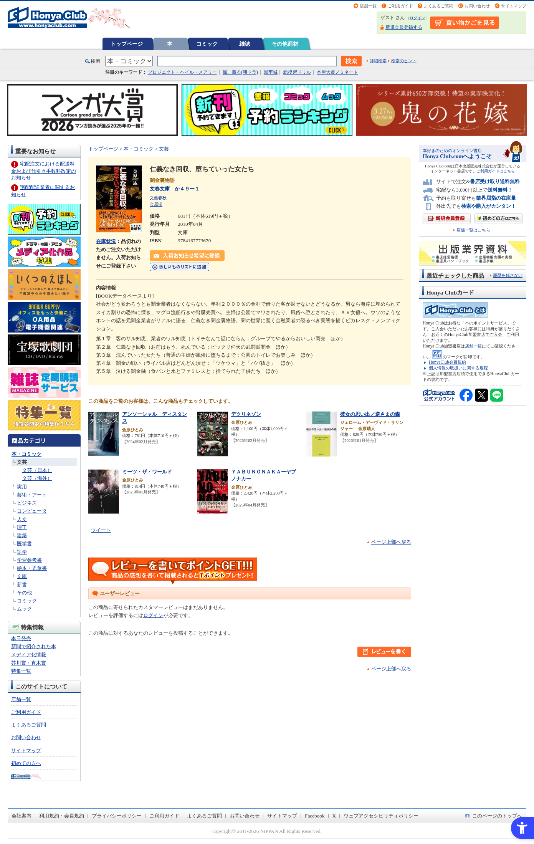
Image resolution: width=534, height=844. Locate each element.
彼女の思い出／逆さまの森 (370, 414)
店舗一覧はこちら (473, 230)
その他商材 (284, 44)
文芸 (22, 462)
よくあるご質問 (438, 5)
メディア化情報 (28, 654)
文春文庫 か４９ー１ (175, 189)
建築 (22, 535)
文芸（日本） (37, 470)
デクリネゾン (246, 414)
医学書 (24, 543)
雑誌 (244, 44)
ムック (24, 609)
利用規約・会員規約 (61, 816)
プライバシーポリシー (117, 816)
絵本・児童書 (32, 568)
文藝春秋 (158, 197)
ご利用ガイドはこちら (495, 171)
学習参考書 (29, 560)
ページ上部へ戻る (391, 542)
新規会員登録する (403, 27)
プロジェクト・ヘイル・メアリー (182, 72)
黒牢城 (271, 72)
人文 (22, 519)
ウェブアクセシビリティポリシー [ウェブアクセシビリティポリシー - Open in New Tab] (381, 816)
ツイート (101, 530)
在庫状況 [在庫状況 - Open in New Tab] (106, 241)
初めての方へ (26, 763)
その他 (24, 593)
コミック (207, 44)
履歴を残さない (507, 275)
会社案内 (21, 816)
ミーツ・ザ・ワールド (147, 472)
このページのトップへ (497, 816)
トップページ (127, 44)
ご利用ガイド (400, 5)
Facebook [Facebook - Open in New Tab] (315, 816)
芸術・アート (32, 495)
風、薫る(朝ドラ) (240, 72)
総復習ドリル (297, 72)
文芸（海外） (37, 478)
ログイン (417, 18)
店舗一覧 (368, 5)
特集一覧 (21, 671)
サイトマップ (513, 5)
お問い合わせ (477, 5)
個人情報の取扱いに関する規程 (458, 368)
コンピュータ (32, 511)
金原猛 (156, 204)
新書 (22, 584)
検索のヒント (404, 60)
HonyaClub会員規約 (447, 362)
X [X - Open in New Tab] (334, 816)
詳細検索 (378, 60)
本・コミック (26, 454)
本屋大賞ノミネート (337, 72)
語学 (22, 552)
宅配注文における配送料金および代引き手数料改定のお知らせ (43, 170)
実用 (22, 487)
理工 (22, 527)
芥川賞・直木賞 (28, 663)
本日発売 (21, 638)
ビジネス (27, 503)
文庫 (22, 576)
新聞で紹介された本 (33, 646)
